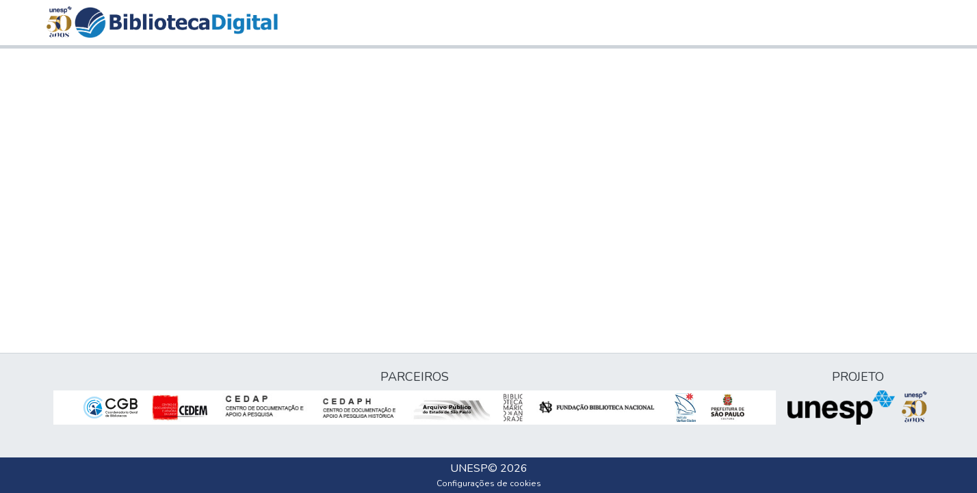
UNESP (469, 468)
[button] (176, 22)
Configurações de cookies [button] (489, 483)
